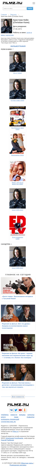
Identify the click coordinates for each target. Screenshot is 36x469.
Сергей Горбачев (7, 440)
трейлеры (5, 415)
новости (13, 415)
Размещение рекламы (18, 465)
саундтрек (10, 35)
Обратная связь (27, 463)
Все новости (18, 397)
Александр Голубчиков (14, 438)
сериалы (30, 415)
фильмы (22, 415)
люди (16, 417)
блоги (3, 417)
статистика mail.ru (8, 422)
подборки (30, 417)
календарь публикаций (10, 419)
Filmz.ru (15, 431)
